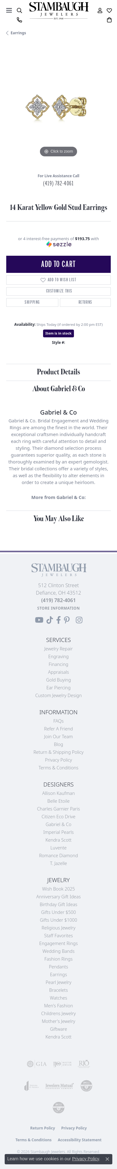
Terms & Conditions (59, 768)
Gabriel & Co (58, 824)
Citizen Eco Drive (58, 817)
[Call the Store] (58, 600)
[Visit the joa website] (31, 1086)
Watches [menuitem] (58, 998)
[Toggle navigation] (9, 10)
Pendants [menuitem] (58, 967)
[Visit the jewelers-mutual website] (59, 1086)
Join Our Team (58, 736)
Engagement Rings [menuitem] (58, 943)
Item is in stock (59, 333)
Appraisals (58, 672)
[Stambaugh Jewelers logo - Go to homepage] (58, 10)
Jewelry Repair (58, 649)
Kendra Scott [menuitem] (58, 1037)
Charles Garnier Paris (58, 809)
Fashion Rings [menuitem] (58, 959)
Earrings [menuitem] (58, 974)
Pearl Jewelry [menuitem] (58, 982)
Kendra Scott (58, 840)
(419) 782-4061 (58, 183)
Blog (58, 744)
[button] (19, 10)
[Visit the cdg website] (86, 1086)
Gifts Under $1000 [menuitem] (58, 920)
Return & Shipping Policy (58, 752)
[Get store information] (58, 608)
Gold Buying (58, 680)
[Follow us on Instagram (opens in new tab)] (79, 620)
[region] (58, 107)
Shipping (32, 302)
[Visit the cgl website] (58, 1107)
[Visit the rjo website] (84, 1064)
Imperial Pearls (58, 832)
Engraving (58, 656)
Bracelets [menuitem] (58, 990)
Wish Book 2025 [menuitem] (58, 889)
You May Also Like (58, 518)
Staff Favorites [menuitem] (58, 936)
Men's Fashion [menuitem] (58, 1006)
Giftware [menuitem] (58, 1029)
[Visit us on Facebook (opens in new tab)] (58, 620)
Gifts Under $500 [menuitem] (58, 912)
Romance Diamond (58, 855)
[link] (19, 20)
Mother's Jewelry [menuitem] (58, 1021)
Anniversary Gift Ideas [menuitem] (58, 897)
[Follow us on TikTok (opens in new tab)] (49, 620)
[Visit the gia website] (37, 1064)
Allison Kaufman (58, 793)
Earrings (18, 33)
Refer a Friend (58, 729)
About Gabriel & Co (58, 388)
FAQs (58, 721)
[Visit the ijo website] (62, 1064)
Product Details (58, 372)
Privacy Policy (58, 760)
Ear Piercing (58, 688)
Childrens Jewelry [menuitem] (58, 1013)
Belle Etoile (58, 801)
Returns (85, 302)
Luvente (58, 848)
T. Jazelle (58, 863)
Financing (58, 664)
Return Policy (42, 1128)
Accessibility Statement (79, 1140)
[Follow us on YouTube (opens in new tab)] (39, 620)
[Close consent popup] (107, 1159)
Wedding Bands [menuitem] (58, 951)
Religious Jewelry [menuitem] (58, 928)
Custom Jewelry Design (58, 695)
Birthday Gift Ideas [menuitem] (58, 904)
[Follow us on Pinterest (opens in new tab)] (67, 620)
